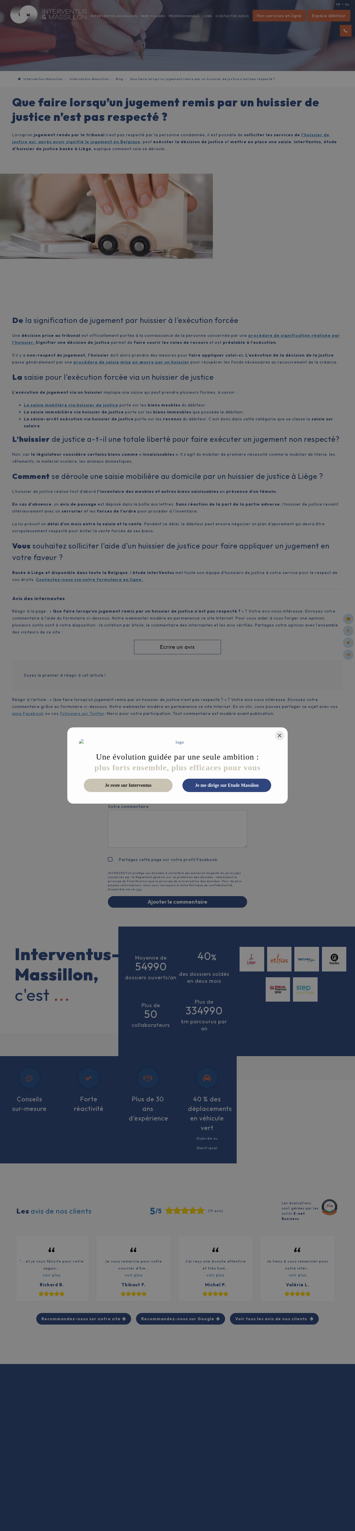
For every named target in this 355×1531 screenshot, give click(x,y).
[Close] (279, 739)
